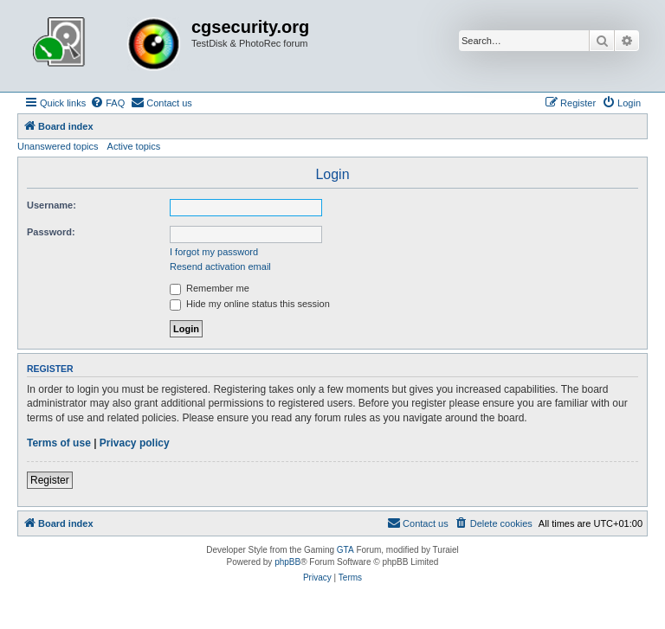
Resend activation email (220, 266)
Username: (51, 205)
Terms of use (59, 443)
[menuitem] (107, 103)
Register (49, 480)
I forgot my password (214, 252)
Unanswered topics (58, 146)
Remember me (209, 288)
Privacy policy (135, 443)
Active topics (134, 146)
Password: (51, 232)
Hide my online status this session (250, 303)
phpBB (287, 562)
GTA (345, 550)
